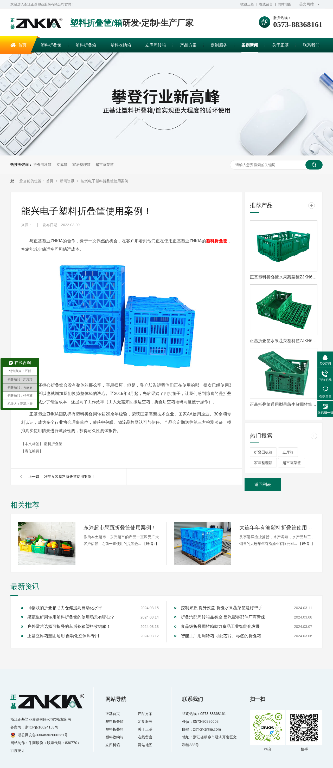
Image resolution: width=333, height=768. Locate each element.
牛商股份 (36, 743)
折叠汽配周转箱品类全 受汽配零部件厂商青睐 (223, 617)
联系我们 (311, 45)
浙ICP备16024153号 (41, 727)
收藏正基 (247, 4)
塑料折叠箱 (85, 45)
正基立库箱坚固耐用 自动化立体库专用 (63, 636)
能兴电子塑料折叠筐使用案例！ (106, 181)
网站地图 (284, 4)
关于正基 (280, 45)
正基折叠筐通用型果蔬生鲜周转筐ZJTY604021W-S (283, 404)
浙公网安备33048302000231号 (43, 735)
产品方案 (188, 45)
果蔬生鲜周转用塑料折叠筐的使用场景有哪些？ (71, 617)
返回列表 (262, 484)
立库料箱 (112, 745)
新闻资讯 (67, 181)
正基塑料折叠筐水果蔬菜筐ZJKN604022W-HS (283, 277)
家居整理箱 (81, 164)
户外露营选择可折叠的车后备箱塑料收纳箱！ (69, 626)
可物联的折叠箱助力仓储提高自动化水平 (64, 608)
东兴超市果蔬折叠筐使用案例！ (120, 527)
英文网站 (306, 4)
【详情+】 (150, 544)
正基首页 (112, 714)
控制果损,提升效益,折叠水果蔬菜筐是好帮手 (221, 608)
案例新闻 (249, 45)
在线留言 (266, 4)
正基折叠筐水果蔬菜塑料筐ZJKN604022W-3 (283, 341)
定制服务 (219, 45)
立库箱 (61, 164)
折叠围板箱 (42, 164)
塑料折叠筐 (51, 45)
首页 (22, 45)
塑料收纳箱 (120, 45)
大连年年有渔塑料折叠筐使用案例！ (277, 527)
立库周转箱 (155, 45)
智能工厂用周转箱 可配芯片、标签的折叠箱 (221, 636)
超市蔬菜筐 (104, 164)
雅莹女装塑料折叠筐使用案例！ (69, 476)
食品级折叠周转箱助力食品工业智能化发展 (220, 626)
